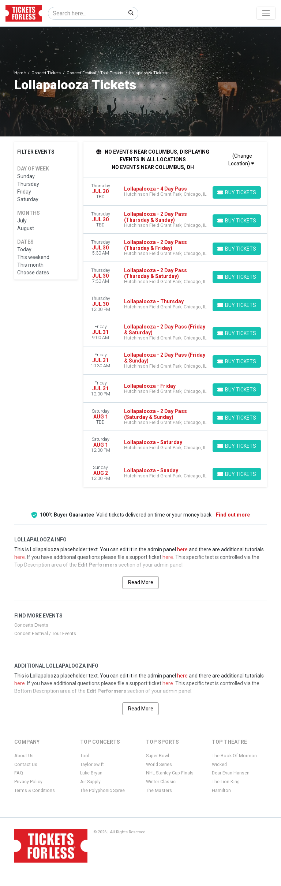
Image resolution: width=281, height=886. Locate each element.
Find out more (233, 515)
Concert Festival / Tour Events (45, 633)
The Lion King (226, 781)
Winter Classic (161, 781)
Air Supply (90, 781)
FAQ (18, 773)
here (182, 549)
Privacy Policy (28, 781)
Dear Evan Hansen (231, 773)
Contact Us (25, 764)
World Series (159, 764)
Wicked (219, 764)
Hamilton (221, 790)
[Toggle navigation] (266, 13)
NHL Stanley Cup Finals (170, 773)
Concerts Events (31, 625)
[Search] (86, 13)
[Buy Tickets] (237, 192)
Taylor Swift (92, 764)
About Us (24, 755)
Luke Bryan (91, 773)
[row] (175, 191)
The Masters (159, 790)
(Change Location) (241, 159)
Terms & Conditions (34, 790)
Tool (84, 755)
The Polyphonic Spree (102, 790)
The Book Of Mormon (234, 755)
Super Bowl (157, 755)
